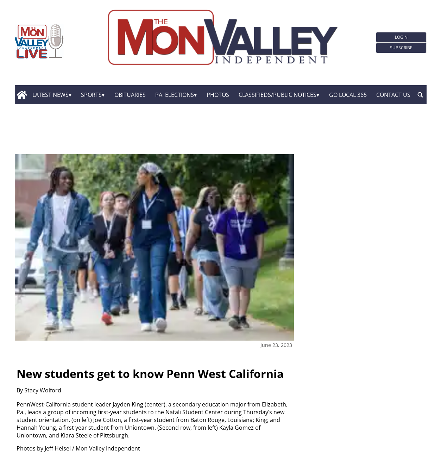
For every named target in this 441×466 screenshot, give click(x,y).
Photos (218, 95)
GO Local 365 (348, 95)
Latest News (50, 95)
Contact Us (393, 95)
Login (401, 37)
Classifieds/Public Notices (277, 95)
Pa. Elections (174, 95)
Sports (91, 95)
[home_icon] (22, 94)
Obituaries (130, 95)
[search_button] (420, 94)
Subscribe (401, 48)
